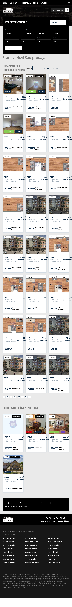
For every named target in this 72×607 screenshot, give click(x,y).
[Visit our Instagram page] (50, 518)
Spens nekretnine (31, 549)
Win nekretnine (53, 549)
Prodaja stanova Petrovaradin (33, 503)
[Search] (67, 10)
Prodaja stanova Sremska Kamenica (15, 506)
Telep (56, 33)
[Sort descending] (37, 68)
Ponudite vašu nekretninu (30, 3)
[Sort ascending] (34, 68)
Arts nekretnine (8, 559)
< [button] (4, 397)
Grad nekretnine (9, 538)
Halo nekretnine (31, 545)
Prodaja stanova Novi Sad (12, 503)
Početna (4, 3)
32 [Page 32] (19, 397)
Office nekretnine (9, 545)
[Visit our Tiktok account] (64, 518)
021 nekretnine (53, 538)
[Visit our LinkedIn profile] (61, 518)
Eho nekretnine (8, 549)
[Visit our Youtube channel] (54, 518)
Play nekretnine (53, 552)
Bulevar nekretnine (55, 542)
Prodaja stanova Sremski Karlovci (57, 503)
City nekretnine (31, 538)
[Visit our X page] (57, 518)
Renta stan (52, 559)
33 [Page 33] (22, 397)
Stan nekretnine (8, 552)
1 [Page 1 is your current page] (7, 397)
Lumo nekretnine (54, 562)
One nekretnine (30, 559)
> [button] (29, 397)
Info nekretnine (8, 542)
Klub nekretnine (53, 545)
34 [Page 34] (26, 397)
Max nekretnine (8, 556)
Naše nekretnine (15, 3)
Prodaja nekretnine (32, 562)
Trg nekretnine (53, 556)
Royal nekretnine (31, 542)
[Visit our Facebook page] (47, 518)
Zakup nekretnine (9, 562)
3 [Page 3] (14, 397)
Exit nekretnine (30, 552)
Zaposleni (44, 3)
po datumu (54, 68)
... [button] (16, 397)
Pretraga (13, 48)
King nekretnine (31, 556)
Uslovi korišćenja (63, 521)
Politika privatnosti (48, 521)
